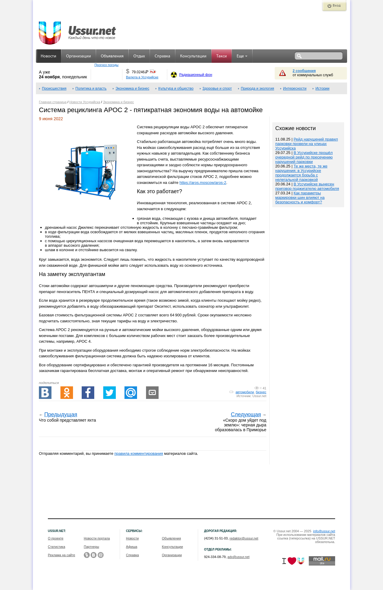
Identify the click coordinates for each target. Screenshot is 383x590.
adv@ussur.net (238, 557)
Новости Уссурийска (84, 102)
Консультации (193, 56)
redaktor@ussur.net (244, 538)
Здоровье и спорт (217, 88)
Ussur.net (259, 396)
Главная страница (52, 102)
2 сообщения (304, 71)
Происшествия (54, 88)
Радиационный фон (195, 75)
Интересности (294, 88)
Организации (78, 56)
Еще (242, 56)
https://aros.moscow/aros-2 (203, 182)
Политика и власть (91, 88)
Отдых (139, 56)
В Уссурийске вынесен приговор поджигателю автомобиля (307, 186)
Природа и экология (257, 88)
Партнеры (91, 546)
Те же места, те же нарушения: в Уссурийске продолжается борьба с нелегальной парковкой (301, 173)
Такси (221, 56)
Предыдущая (60, 414)
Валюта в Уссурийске (142, 77)
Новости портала (97, 538)
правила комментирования (138, 453)
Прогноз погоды (106, 65)
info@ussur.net (324, 531)
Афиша (131, 546)
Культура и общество (176, 88)
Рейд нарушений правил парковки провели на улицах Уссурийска (306, 143)
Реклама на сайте (61, 555)
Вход (337, 5)
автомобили (244, 392)
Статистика (56, 546)
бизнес (261, 392)
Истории (322, 88)
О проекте (55, 538)
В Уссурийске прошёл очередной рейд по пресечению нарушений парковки (304, 157)
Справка (162, 56)
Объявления (112, 56)
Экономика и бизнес (132, 88)
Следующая (246, 414)
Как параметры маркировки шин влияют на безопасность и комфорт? (300, 197)
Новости (48, 56)
